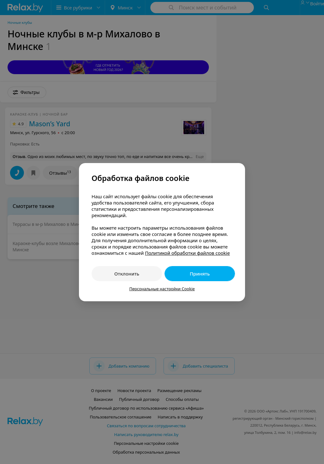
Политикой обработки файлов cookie (187, 253)
